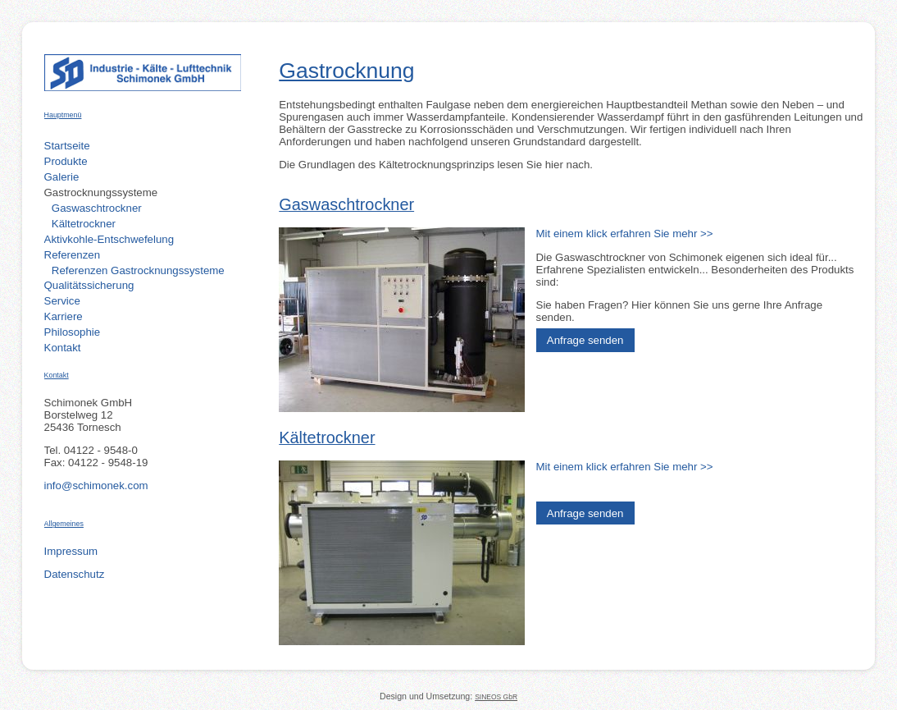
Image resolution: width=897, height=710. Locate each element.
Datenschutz (74, 574)
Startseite (67, 146)
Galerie (62, 177)
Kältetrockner (84, 224)
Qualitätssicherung (89, 285)
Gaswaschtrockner (97, 208)
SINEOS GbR (496, 697)
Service (62, 301)
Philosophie (72, 332)
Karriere (63, 316)
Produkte (66, 161)
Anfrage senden (585, 340)
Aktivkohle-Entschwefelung (109, 239)
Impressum (71, 551)
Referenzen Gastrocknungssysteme (138, 270)
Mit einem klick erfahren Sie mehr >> (624, 233)
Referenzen (72, 255)
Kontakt (62, 347)
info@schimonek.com (96, 485)
